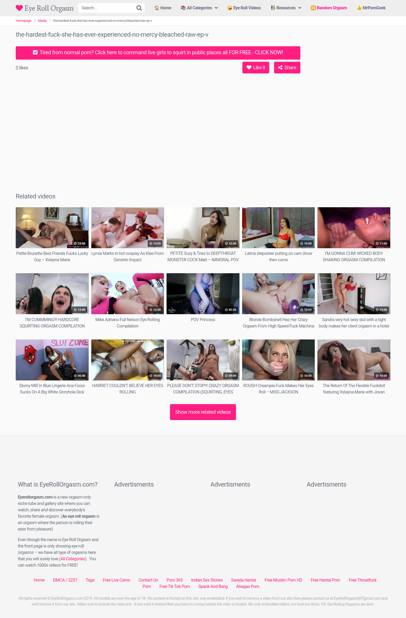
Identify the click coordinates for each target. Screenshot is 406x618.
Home (39, 580)
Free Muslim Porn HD (283, 580)
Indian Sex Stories (206, 580)
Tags (90, 580)
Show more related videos (203, 412)
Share (287, 67)
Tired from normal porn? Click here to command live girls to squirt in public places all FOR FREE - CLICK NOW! (158, 52)
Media (42, 21)
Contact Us (148, 580)
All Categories (72, 558)
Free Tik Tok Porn (174, 586)
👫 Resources (282, 7)
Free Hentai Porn (325, 580)
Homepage (23, 21)
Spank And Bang (213, 586)
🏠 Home (162, 7)
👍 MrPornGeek (371, 7)
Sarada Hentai (243, 580)
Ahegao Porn (247, 586)
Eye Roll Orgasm (45, 8)
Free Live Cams (116, 580)
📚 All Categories (196, 7)
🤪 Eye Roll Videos (244, 7)
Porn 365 (175, 580)
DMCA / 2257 (65, 580)
